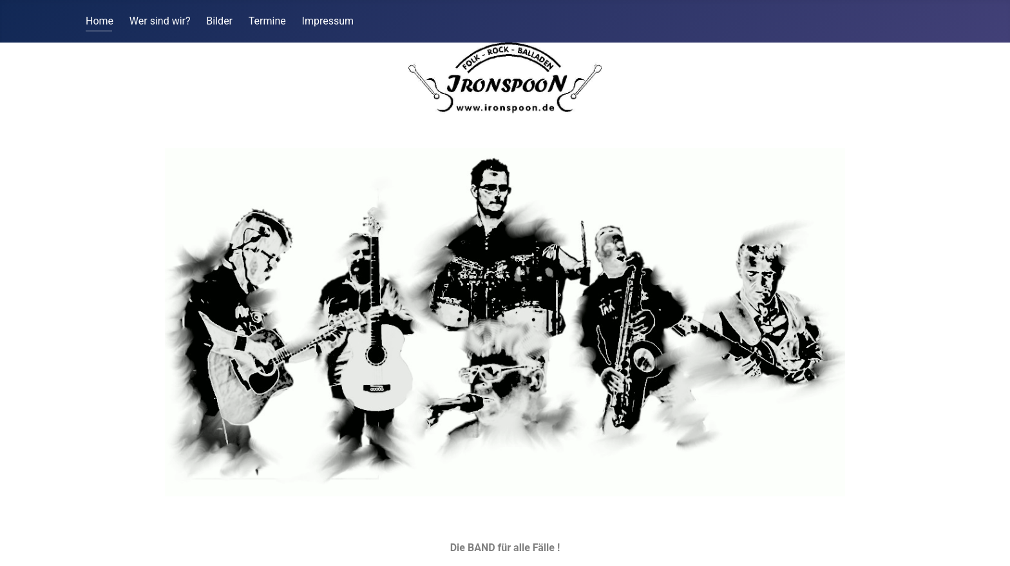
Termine (267, 21)
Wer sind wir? (160, 21)
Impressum (328, 21)
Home (99, 21)
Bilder (219, 21)
